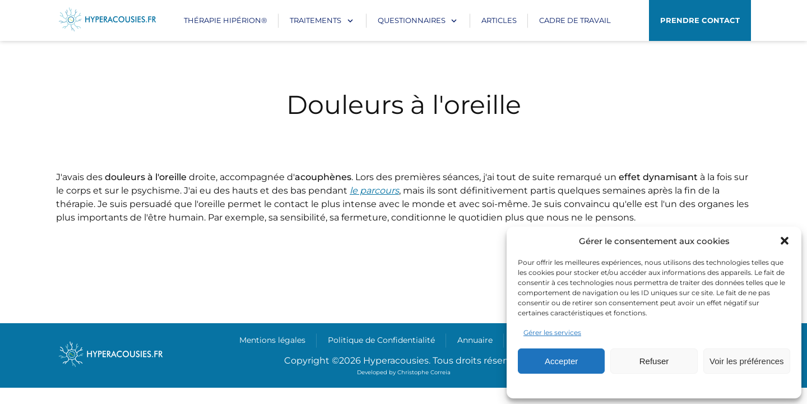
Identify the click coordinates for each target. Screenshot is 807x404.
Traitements (315, 20)
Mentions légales (272, 340)
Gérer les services (552, 332)
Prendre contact (700, 20)
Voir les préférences (746, 361)
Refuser (654, 361)
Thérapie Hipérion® (225, 20)
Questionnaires (412, 20)
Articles (499, 20)
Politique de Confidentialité (381, 340)
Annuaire (475, 340)
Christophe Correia (424, 372)
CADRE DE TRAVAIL (575, 20)
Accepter (561, 361)
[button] (784, 240)
